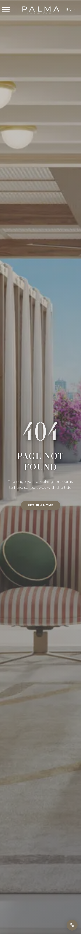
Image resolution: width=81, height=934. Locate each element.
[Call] (72, 925)
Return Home (40, 505)
